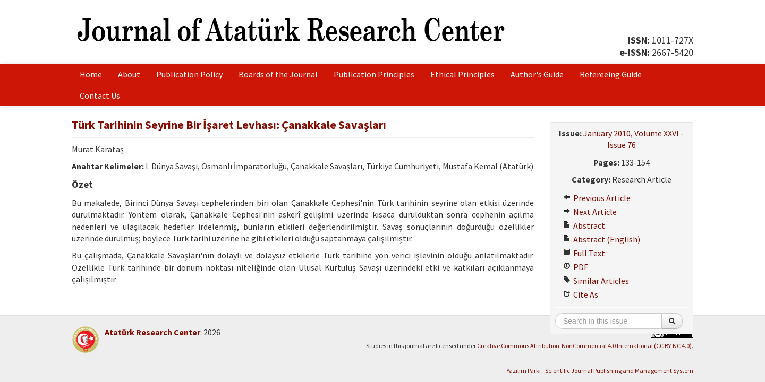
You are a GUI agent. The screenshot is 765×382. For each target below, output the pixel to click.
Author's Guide (537, 74)
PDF (575, 267)
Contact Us (100, 95)
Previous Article (597, 198)
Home (91, 74)
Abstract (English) (601, 239)
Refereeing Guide (611, 74)
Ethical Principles (462, 74)
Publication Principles (374, 74)
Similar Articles (596, 280)
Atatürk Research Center (152, 332)
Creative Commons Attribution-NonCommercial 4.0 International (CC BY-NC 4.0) (584, 346)
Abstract (584, 225)
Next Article (590, 211)
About (129, 74)
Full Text (584, 253)
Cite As (580, 294)
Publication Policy (189, 74)
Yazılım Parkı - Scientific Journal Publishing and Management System (600, 371)
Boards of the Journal (278, 74)
